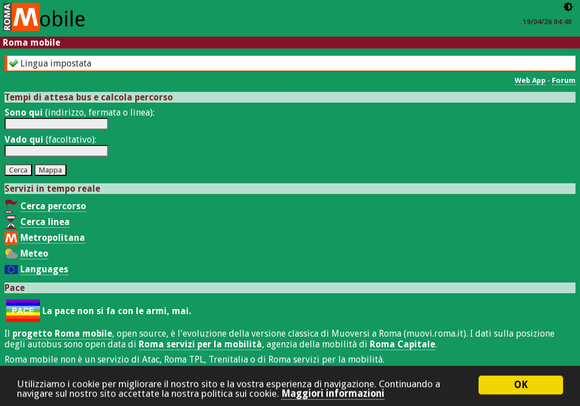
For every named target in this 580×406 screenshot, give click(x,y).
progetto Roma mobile (62, 333)
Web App (530, 80)
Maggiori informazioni (332, 397)
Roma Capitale (402, 344)
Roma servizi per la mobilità (200, 344)
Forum (563, 80)
